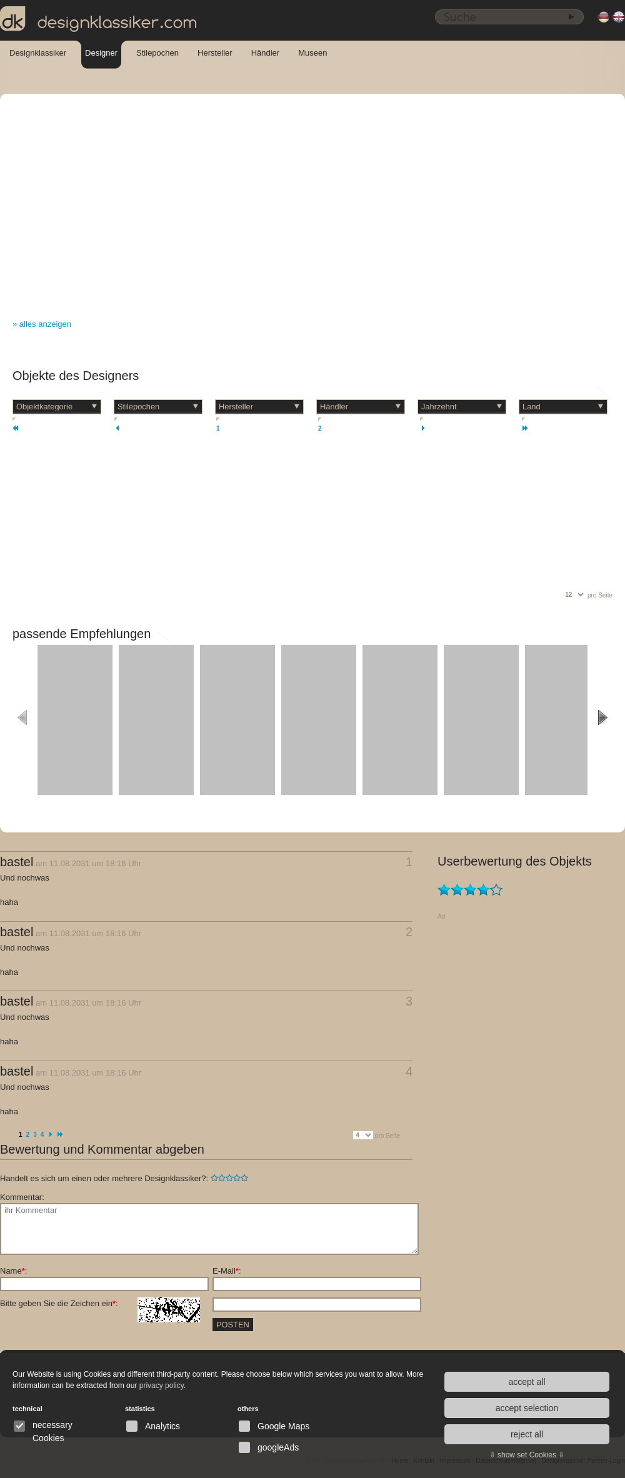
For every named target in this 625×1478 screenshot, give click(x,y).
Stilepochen (157, 52)
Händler (265, 52)
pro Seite (600, 595)
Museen (312, 52)
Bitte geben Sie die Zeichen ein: (100, 1303)
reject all (527, 1434)
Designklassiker (37, 52)
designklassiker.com (99, 19)
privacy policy (161, 1385)
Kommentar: (22, 1197)
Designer (101, 52)
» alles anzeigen (41, 324)
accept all (526, 1382)
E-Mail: (226, 1271)
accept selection (527, 1408)
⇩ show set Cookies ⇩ (527, 1455)
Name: (13, 1271)
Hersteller (215, 52)
